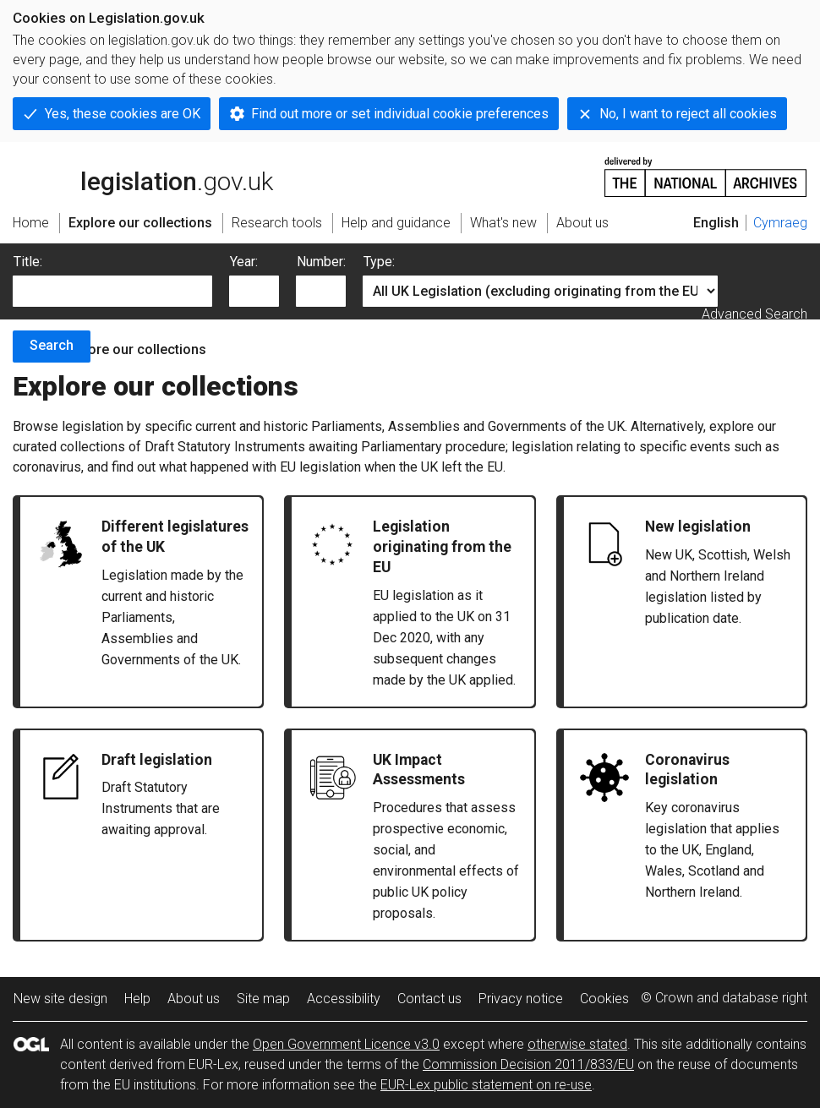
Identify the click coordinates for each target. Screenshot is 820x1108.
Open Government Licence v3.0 (346, 1044)
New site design (60, 999)
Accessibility (343, 999)
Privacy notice (520, 999)
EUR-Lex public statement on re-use (486, 1085)
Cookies (604, 999)
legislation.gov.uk (143, 176)
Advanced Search (754, 314)
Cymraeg (780, 223)
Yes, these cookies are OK (122, 114)
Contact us (429, 999)
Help (137, 999)
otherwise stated (577, 1044)
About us (193, 999)
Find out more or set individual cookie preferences (400, 114)
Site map (263, 999)
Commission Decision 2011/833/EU (528, 1064)
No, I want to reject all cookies (688, 114)
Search (52, 345)
